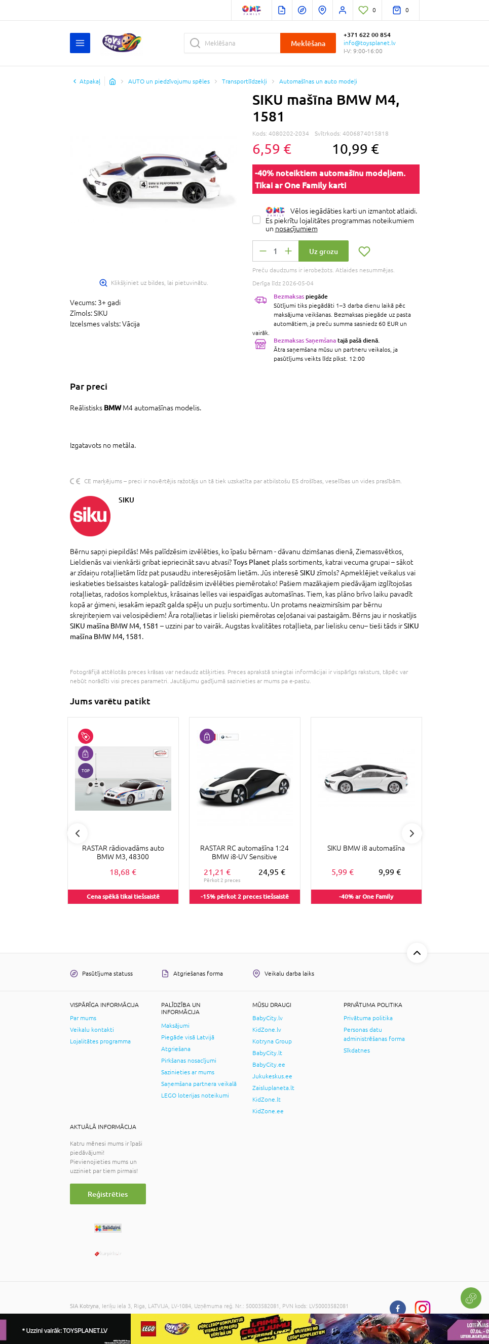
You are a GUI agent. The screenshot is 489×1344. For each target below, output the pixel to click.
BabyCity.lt (267, 1053)
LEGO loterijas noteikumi (195, 1095)
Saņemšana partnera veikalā (199, 1083)
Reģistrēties (108, 1194)
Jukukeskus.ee (272, 1076)
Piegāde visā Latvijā (187, 1037)
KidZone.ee (268, 1111)
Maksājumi (175, 1025)
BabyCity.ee (268, 1064)
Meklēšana (308, 43)
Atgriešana (176, 1049)
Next (412, 833)
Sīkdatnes (357, 1050)
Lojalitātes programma (100, 1041)
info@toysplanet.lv (370, 43)
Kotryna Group (272, 1041)
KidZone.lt (266, 1099)
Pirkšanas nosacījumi (188, 1060)
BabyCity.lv (267, 1018)
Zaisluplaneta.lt (273, 1087)
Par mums (83, 1018)
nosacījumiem (296, 229)
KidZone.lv (266, 1029)
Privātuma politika (368, 1018)
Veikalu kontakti (92, 1029)
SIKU (126, 499)
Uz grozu (323, 251)
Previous (77, 833)
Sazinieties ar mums (187, 1072)
